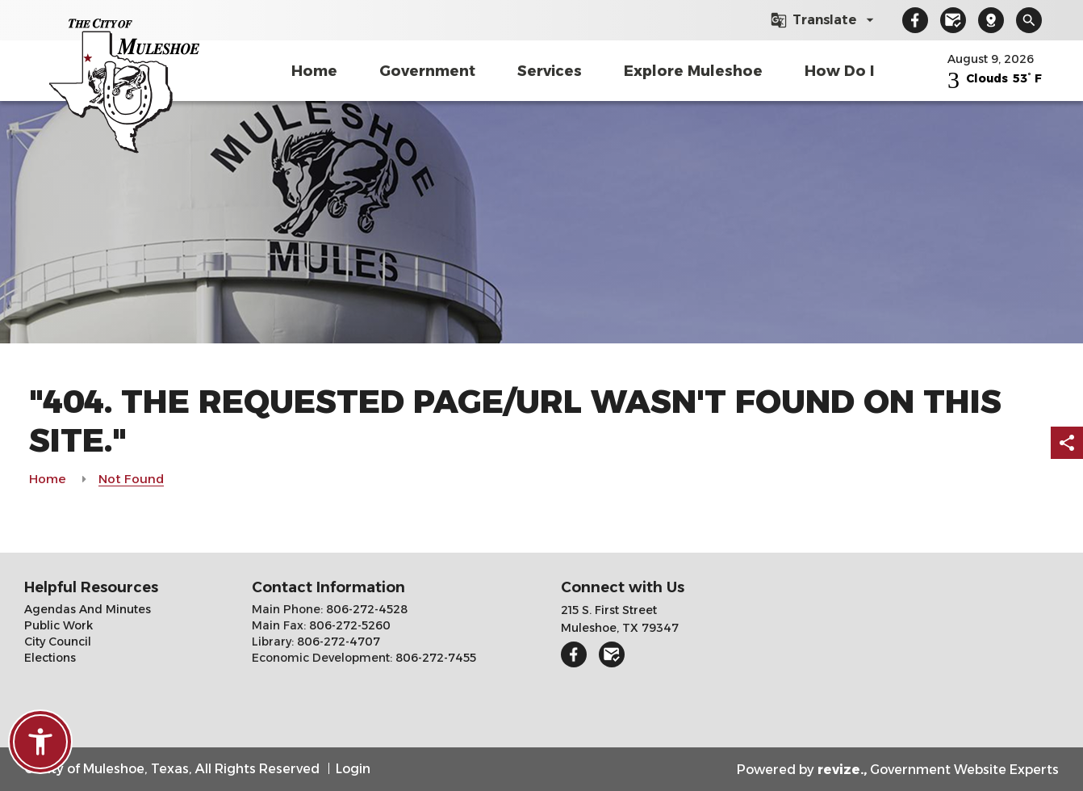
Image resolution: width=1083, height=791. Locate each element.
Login (353, 768)
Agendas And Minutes (87, 609)
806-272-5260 (348, 625)
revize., (842, 769)
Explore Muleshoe (693, 71)
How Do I (839, 71)
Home (314, 71)
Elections (50, 657)
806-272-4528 (365, 609)
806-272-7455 (434, 657)
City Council (57, 641)
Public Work (58, 625)
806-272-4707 (337, 641)
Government (427, 71)
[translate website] (824, 20)
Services (549, 71)
